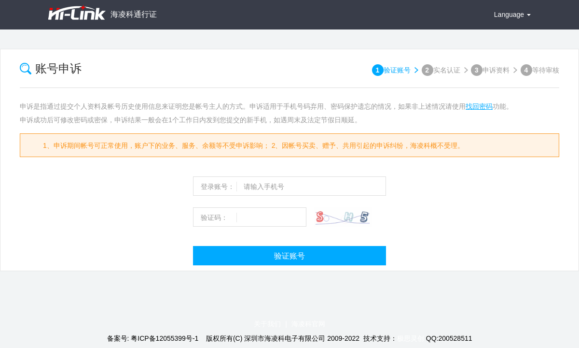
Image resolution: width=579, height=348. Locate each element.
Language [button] (512, 14)
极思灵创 (410, 338)
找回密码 (479, 106)
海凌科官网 (308, 324)
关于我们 (267, 324)
